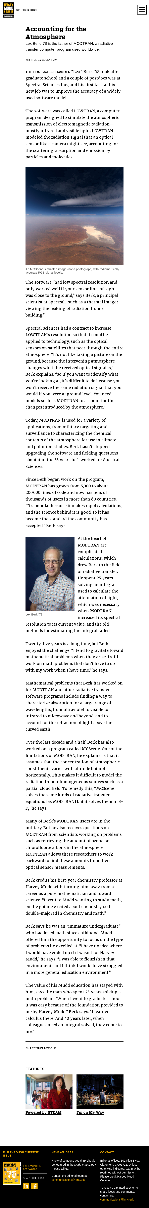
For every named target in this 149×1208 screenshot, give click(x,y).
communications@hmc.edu (69, 1179)
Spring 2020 (27, 10)
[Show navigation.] (142, 10)
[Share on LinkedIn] (26, 1188)
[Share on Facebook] (34, 1188)
